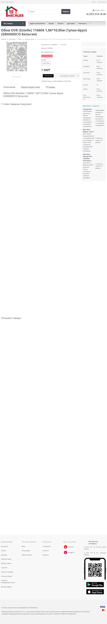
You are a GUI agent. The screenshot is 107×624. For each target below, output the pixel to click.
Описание (9, 87)
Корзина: (100, 10)
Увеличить (18, 77)
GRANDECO (54, 44)
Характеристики (30, 87)
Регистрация (102, 2)
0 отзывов (63, 44)
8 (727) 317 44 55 (91, 553)
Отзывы (50, 87)
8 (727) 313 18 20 (90, 547)
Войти (94, 2)
